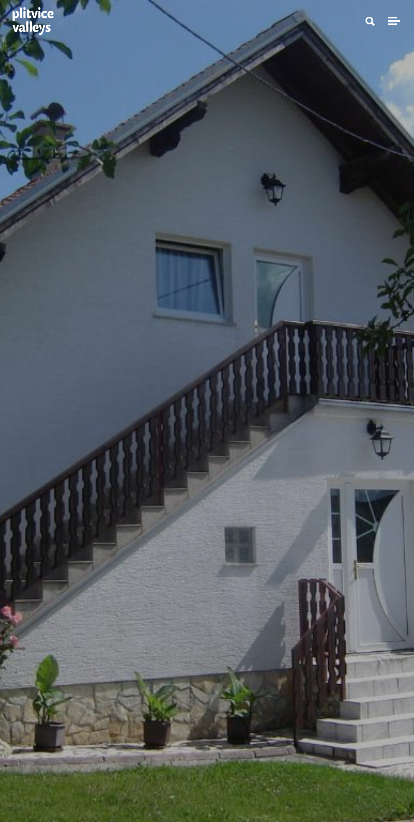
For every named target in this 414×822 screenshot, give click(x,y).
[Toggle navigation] (392, 21)
